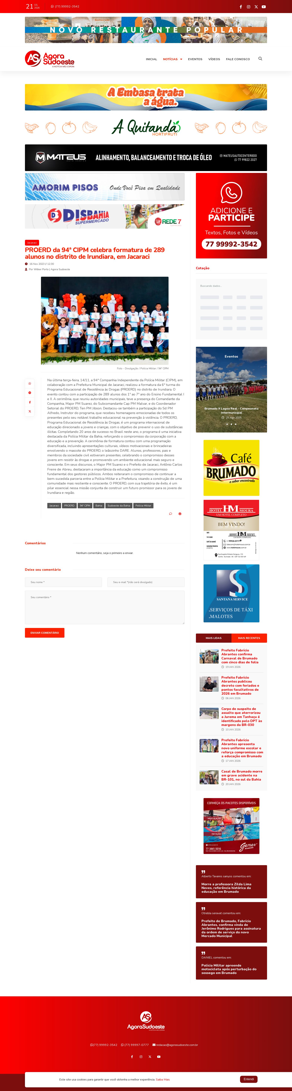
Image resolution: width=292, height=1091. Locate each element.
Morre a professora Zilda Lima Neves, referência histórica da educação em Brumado (226, 888)
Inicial (151, 59)
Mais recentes (249, 638)
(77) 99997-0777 (135, 1045)
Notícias (172, 59)
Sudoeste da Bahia (119, 505)
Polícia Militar (143, 505)
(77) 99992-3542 (65, 6)
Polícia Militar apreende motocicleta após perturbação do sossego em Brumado (228, 969)
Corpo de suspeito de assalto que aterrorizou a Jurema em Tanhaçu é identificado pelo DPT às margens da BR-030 (241, 717)
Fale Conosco (238, 59)
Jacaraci (32, 242)
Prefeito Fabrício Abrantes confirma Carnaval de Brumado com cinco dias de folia (239, 656)
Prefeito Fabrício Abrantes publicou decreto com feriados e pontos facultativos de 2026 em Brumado (240, 685)
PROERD (69, 505)
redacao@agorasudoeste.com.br (175, 1045)
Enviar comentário (45, 632)
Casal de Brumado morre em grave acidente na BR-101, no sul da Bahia (241, 775)
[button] (227, 424)
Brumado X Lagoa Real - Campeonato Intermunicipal (231, 411)
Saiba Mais (163, 1080)
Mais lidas (214, 638)
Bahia (99, 505)
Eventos (195, 59)
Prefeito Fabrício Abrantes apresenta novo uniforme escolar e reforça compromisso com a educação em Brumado (242, 748)
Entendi (249, 1079)
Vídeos (214, 59)
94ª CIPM (85, 505)
